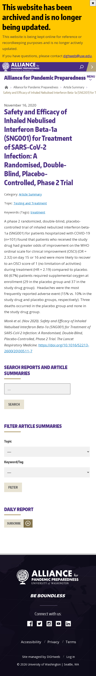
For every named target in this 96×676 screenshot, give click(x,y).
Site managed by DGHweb (41, 657)
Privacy (53, 641)
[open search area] (81, 67)
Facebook (31, 623)
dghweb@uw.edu (77, 55)
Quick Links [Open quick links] (90, 68)
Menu (91, 76)
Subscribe (14, 523)
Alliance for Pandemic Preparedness (35, 87)
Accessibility (31, 641)
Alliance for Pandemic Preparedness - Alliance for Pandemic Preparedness (31, 67)
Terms (71, 641)
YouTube (60, 623)
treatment (37, 212)
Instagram (50, 623)
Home (5, 87)
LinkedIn (69, 623)
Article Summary (73, 87)
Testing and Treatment (30, 203)
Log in (70, 657)
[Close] (93, 3)
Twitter (41, 623)
